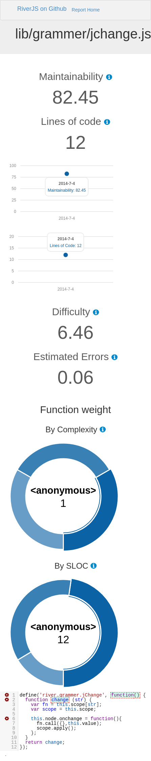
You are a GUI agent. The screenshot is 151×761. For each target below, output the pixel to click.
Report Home (86, 9)
